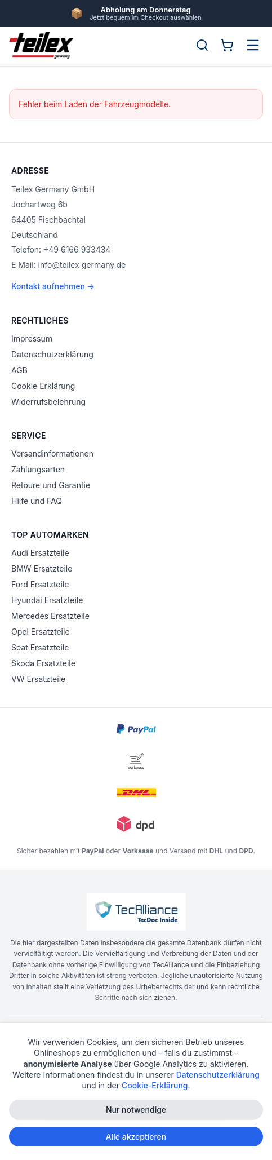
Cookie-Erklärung (155, 1086)
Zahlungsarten (38, 469)
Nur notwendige (136, 1110)
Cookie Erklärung (43, 386)
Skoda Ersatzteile (43, 663)
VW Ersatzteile (38, 679)
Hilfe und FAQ (36, 501)
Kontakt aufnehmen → (53, 286)
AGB (19, 370)
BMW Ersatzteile (41, 568)
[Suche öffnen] (202, 45)
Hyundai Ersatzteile (47, 600)
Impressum (31, 338)
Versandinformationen (52, 453)
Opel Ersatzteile (40, 631)
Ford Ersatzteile (40, 584)
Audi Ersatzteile (40, 552)
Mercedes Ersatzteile (50, 616)
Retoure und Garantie (50, 485)
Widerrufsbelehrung (48, 401)
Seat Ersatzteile (40, 647)
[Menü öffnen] (253, 45)
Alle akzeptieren (136, 1137)
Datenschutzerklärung (52, 354)
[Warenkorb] (227, 45)
